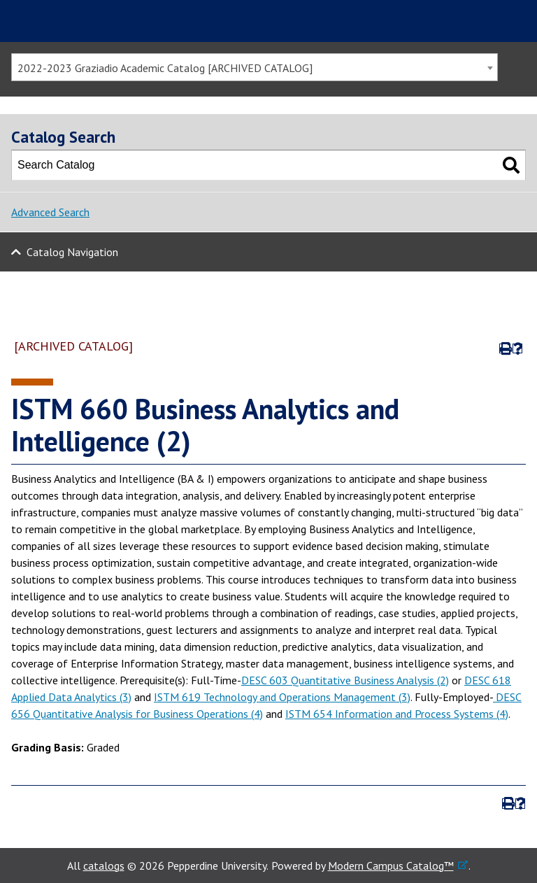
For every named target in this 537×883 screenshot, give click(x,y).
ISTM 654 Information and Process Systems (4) (396, 714)
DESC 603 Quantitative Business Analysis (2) (345, 680)
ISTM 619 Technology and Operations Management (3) (282, 697)
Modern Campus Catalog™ (391, 866)
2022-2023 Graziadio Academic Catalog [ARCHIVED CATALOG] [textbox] (165, 68)
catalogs (103, 866)
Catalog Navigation (72, 252)
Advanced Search (50, 212)
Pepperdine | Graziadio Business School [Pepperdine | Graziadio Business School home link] (95, 21)
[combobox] (254, 67)
